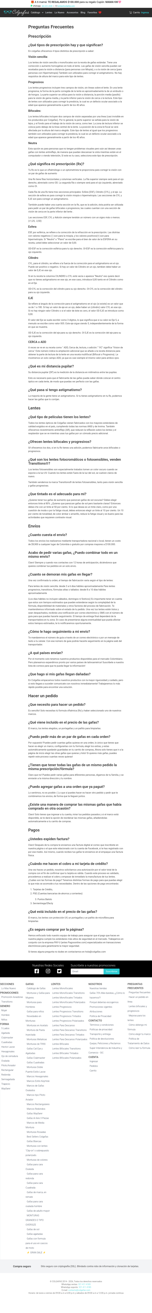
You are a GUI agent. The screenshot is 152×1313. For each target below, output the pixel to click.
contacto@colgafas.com (79, 1290)
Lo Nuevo (59, 12)
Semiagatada (8, 1079)
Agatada (5, 1033)
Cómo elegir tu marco (140, 1034)
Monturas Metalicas (37, 1039)
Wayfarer (5, 1088)
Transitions (7, 1001)
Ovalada (5, 1060)
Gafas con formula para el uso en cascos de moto (37, 1243)
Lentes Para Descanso (63, 1025)
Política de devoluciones (102, 1038)
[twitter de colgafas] (59, 971)
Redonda (5, 1074)
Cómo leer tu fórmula (139, 1048)
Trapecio (5, 1084)
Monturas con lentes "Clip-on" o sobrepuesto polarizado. (37, 1151)
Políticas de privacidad (101, 1029)
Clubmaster (7, 1037)
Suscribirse (111, 971)
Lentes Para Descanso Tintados (68, 1034)
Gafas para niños (35, 1011)
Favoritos (94, 12)
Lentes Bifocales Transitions (66, 1048)
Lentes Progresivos (62, 1007)
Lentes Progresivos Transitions (67, 1011)
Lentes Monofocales (62, 988)
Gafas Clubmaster (36, 1058)
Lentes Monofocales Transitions (68, 993)
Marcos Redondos (36, 1108)
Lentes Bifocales (60, 1044)
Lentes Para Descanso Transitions (69, 1030)
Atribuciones (96, 1011)
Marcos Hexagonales (37, 1076)
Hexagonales (7, 1051)
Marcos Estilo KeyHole (38, 1081)
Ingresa (145, 12)
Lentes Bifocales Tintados (65, 1053)
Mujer (4, 1010)
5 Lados (5, 1028)
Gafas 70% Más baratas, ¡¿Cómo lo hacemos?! (107, 995)
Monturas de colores (37, 1159)
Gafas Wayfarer (34, 1113)
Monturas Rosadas (36, 1132)
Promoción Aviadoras (12, 997)
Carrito (93, 1070)
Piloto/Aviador (8, 1065)
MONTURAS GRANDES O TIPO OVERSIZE (35, 1220)
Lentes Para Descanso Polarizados (69, 1039)
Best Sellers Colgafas (37, 1136)
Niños (4, 1019)
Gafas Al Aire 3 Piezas (38, 1118)
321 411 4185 (47, 6)
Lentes (48, 12)
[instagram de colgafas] (48, 971)
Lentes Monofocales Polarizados (68, 1002)
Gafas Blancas (34, 1141)
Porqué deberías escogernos (104, 1002)
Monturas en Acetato (37, 1025)
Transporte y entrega (100, 1034)
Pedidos (94, 1066)
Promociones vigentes (101, 1007)
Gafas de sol (33, 1229)
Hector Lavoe (8, 1047)
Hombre (5, 1015)
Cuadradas (6, 1042)
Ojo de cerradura (9, 1056)
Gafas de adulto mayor (38, 1210)
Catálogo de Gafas (36, 988)
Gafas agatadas (35, 1234)
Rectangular (7, 1070)
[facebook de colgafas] (37, 971)
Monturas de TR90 (36, 1044)
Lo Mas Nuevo (8, 988)
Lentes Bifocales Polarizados (66, 1058)
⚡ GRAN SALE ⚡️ (36, 1252)
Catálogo (35, 12)
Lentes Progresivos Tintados (66, 1016)
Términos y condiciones (102, 1024)
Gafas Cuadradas (35, 1062)
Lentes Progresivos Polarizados (68, 1020)
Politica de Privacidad (100, 1016)
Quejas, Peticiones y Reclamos (105, 1043)
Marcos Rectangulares (38, 1104)
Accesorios (72, 12)
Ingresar (94, 1061)
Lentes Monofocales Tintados (67, 997)
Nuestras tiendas (98, 988)
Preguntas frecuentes (139, 992)
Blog (83, 12)
